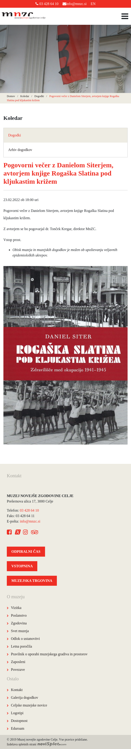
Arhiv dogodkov (20, 150)
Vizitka (16, 608)
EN (93, 4)
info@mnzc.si (75, 4)
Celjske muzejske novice (29, 705)
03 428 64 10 (46, 4)
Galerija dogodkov (24, 697)
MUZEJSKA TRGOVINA (31, 581)
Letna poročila (21, 646)
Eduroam (17, 728)
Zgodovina (19, 623)
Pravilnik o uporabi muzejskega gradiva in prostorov (49, 654)
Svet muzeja (20, 631)
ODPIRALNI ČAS (25, 551)
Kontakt (17, 690)
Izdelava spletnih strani (37, 744)
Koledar (24, 96)
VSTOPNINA (22, 566)
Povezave (18, 669)
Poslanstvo (19, 615)
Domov (11, 96)
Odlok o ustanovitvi (25, 639)
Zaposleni (18, 662)
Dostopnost (19, 721)
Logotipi (17, 713)
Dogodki (39, 96)
